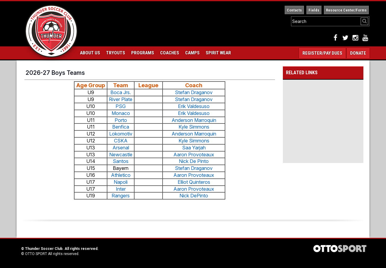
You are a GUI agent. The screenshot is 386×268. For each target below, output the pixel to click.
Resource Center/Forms (346, 10)
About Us (90, 53)
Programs (142, 53)
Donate (358, 53)
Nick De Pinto (194, 161)
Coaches (169, 53)
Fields (313, 10)
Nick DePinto (193, 196)
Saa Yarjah (194, 148)
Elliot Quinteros (194, 182)
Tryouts (115, 53)
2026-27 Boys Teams (55, 72)
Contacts (294, 10)
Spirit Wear (218, 53)
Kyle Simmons (194, 127)
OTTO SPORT (36, 254)
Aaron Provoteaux (193, 155)
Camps (192, 53)
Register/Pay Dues (322, 53)
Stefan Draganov (194, 92)
